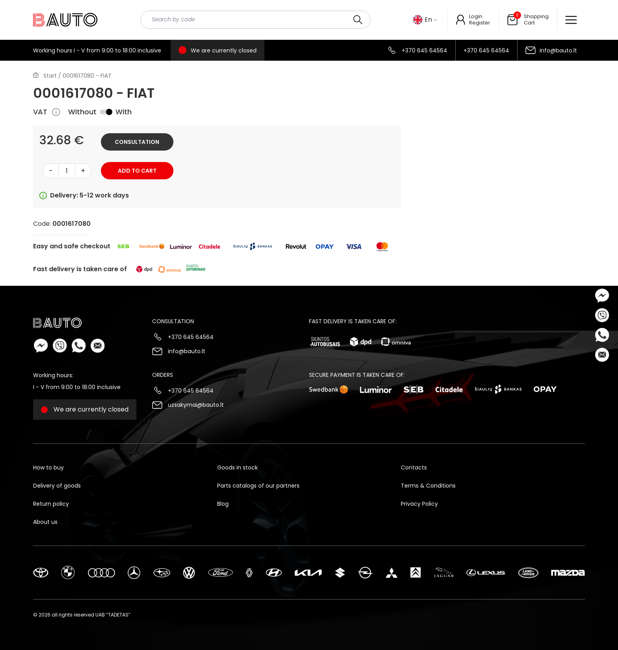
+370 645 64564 (424, 50)
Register (479, 22)
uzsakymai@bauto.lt (196, 405)
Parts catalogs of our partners (258, 486)
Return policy (51, 504)
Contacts (414, 467)
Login (475, 16)
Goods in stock (237, 467)
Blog (223, 504)
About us (45, 522)
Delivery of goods (57, 486)
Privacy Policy (419, 504)
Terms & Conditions (428, 486)
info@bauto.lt (558, 50)
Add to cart (137, 171)
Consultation (137, 142)
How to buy (48, 467)
